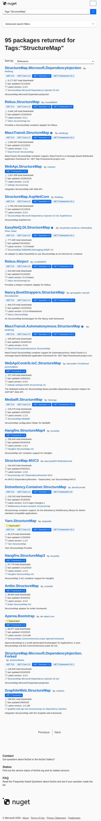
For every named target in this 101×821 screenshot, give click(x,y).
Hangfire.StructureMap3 (25, 555)
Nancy (11, 314)
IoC (57, 90)
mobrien (51, 167)
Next (58, 732)
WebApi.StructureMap (23, 166)
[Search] (93, 11)
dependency (52, 709)
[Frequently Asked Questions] (6, 778)
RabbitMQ (27, 249)
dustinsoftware (17, 660)
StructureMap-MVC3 (22, 460)
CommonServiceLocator (33, 638)
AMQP (46, 249)
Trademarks (74, 818)
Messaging (37, 249)
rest (26, 709)
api (22, 709)
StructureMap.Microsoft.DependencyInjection (43, 68)
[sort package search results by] (54, 61)
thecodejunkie (12, 296)
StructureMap (14, 90)
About (25, 818)
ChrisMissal (83, 363)
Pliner (8, 231)
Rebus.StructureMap (22, 102)
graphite (12, 709)
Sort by (9, 60)
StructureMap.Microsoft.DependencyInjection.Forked (43, 655)
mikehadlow (86, 228)
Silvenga (52, 400)
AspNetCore (66, 215)
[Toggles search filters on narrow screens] (93, 24)
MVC (50, 475)
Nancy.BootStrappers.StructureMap (35, 292)
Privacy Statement (56, 818)
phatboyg (63, 133)
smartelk (48, 586)
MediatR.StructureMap (24, 399)
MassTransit (14, 152)
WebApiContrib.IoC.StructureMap (33, 363)
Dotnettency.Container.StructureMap (35, 487)
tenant (24, 506)
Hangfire (12, 449)
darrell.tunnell (78, 487)
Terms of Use (38, 818)
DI (54, 90)
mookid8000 (51, 102)
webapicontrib (22, 385)
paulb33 (53, 461)
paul (46, 461)
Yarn (10, 544)
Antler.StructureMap (22, 586)
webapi (11, 185)
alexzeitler (72, 363)
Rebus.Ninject (16, 261)
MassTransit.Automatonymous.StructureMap (42, 326)
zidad (13, 231)
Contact (8, 755)
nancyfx (85, 292)
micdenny (75, 228)
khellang (9, 71)
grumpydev (76, 292)
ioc (28, 121)
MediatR (26, 418)
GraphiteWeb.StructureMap (28, 690)
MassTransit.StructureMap (27, 132)
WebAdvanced (65, 461)
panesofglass (11, 367)
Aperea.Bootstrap (20, 616)
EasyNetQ (65, 228)
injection (62, 709)
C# (51, 249)
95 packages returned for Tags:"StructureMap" (40, 44)
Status (7, 767)
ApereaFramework (55, 638)
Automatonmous (28, 348)
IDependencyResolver (36, 475)
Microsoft (26, 90)
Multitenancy (14, 506)
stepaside (46, 521)
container (32, 506)
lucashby (55, 431)
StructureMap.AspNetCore (27, 196)
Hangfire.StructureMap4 (25, 430)
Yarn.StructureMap (20, 520)
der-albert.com (47, 616)
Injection (48, 90)
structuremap (20, 121)
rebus (10, 121)
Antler (10, 604)
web (18, 709)
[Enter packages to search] (46, 11)
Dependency (37, 90)
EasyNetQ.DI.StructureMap (27, 227)
